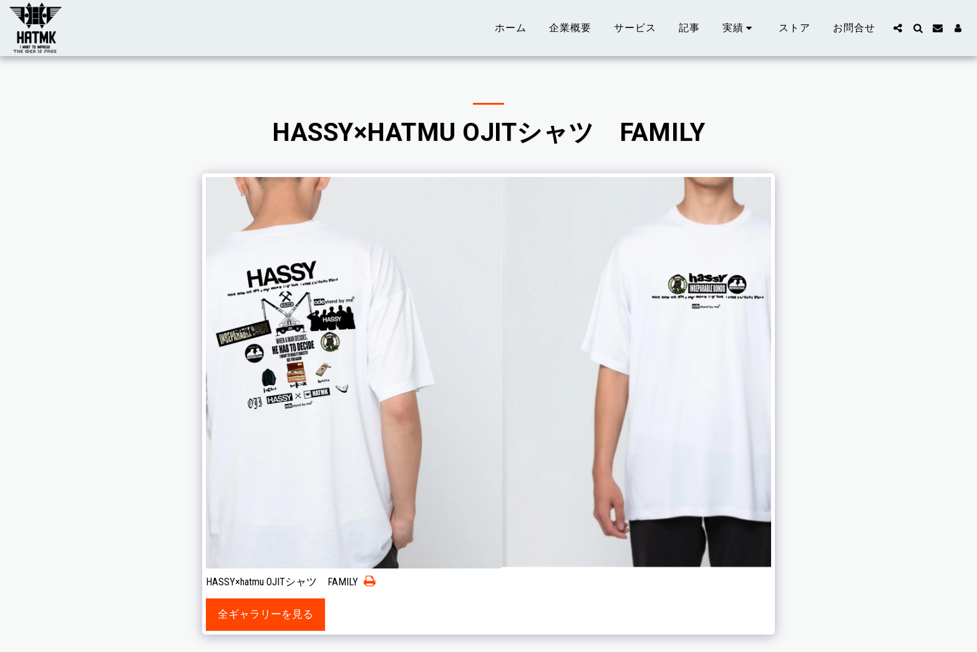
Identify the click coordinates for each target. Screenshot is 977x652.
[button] (739, 28)
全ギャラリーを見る (265, 614)
